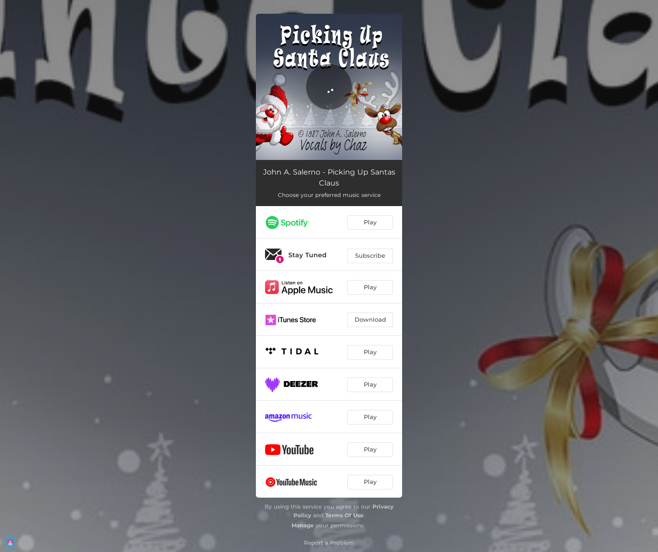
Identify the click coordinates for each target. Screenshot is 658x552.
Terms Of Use (344, 515)
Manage (303, 525)
